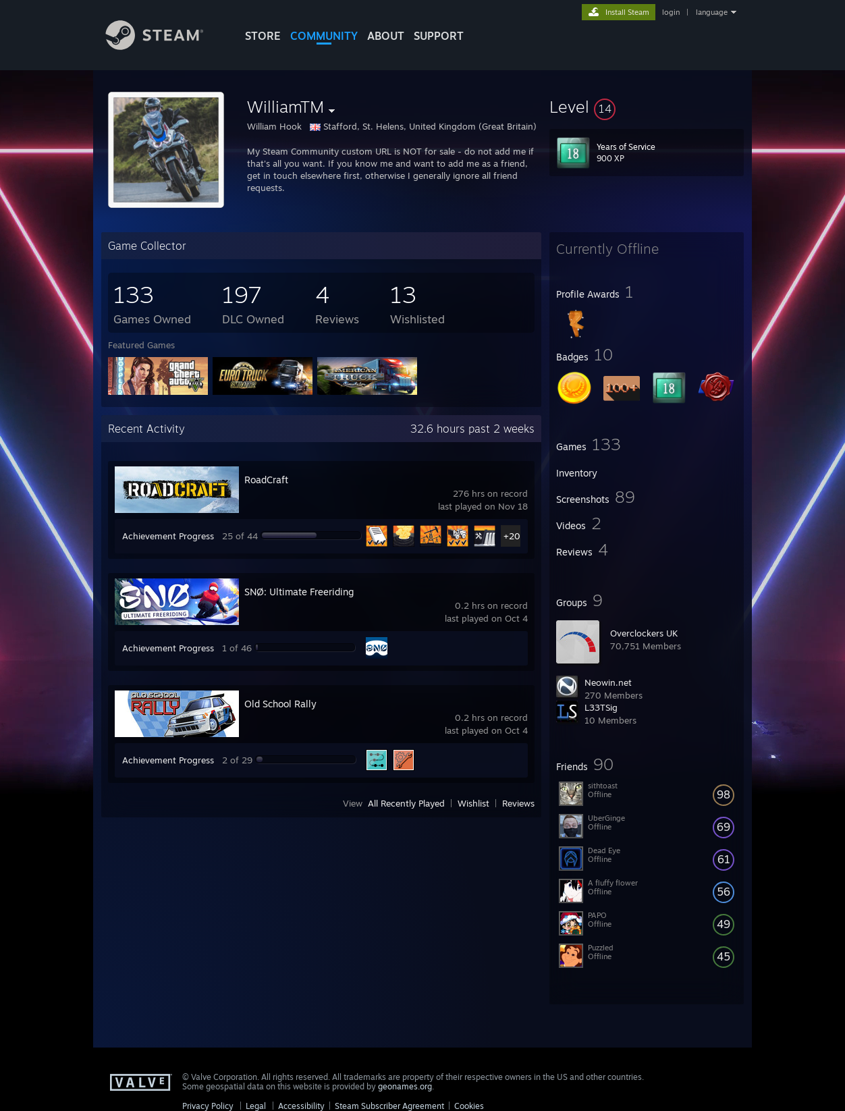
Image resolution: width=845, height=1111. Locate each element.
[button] (646, 106)
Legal (256, 1106)
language (712, 12)
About (385, 36)
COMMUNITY (324, 36)
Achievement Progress (168, 536)
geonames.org (405, 1086)
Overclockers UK (644, 633)
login (671, 12)
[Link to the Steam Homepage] (164, 46)
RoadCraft (266, 479)
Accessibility (301, 1106)
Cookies (469, 1106)
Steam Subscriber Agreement (389, 1106)
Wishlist (473, 803)
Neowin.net (608, 682)
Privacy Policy (208, 1106)
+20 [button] (511, 536)
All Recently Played (406, 803)
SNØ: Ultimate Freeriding (299, 591)
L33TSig (601, 707)
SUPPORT (439, 36)
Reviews (518, 803)
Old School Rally (280, 703)
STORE (263, 36)
